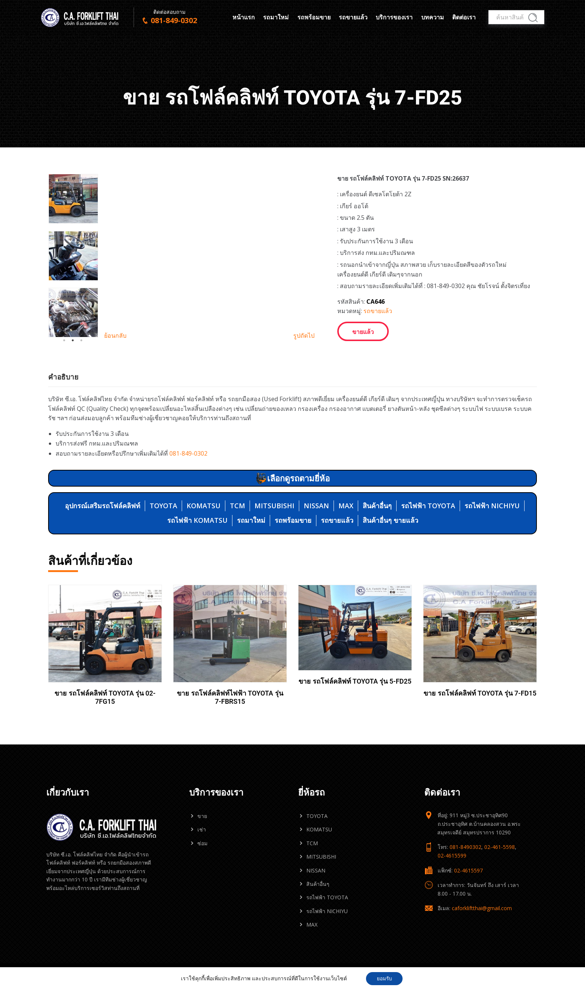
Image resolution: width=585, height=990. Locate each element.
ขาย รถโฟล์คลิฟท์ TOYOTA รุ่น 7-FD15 (479, 693)
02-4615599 (452, 855)
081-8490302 (465, 846)
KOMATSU (203, 505)
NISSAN (316, 505)
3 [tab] (81, 344)
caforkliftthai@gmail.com (482, 908)
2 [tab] (72, 344)
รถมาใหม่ (276, 17)
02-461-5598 (499, 846)
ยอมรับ (384, 978)
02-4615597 (468, 870)
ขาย (202, 815)
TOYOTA (163, 505)
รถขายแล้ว (353, 17)
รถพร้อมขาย (314, 17)
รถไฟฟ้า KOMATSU (197, 520)
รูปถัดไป (304, 339)
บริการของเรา (394, 17)
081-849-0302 (188, 453)
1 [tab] (64, 344)
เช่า (201, 829)
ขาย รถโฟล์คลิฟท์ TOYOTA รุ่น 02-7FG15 (105, 697)
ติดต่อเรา (464, 17)
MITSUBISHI (274, 505)
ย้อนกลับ (115, 339)
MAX (345, 505)
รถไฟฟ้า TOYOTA (428, 505)
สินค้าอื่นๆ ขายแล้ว (390, 520)
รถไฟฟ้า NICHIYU (492, 505)
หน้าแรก (243, 17)
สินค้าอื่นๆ (377, 505)
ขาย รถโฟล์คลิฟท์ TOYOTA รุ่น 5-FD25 (355, 681)
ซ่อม (202, 843)
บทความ (432, 17)
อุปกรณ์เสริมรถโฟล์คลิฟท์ (102, 505)
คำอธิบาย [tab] (63, 377)
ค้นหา (533, 18)
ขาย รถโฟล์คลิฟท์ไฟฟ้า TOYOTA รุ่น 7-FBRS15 (230, 697)
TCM (237, 505)
